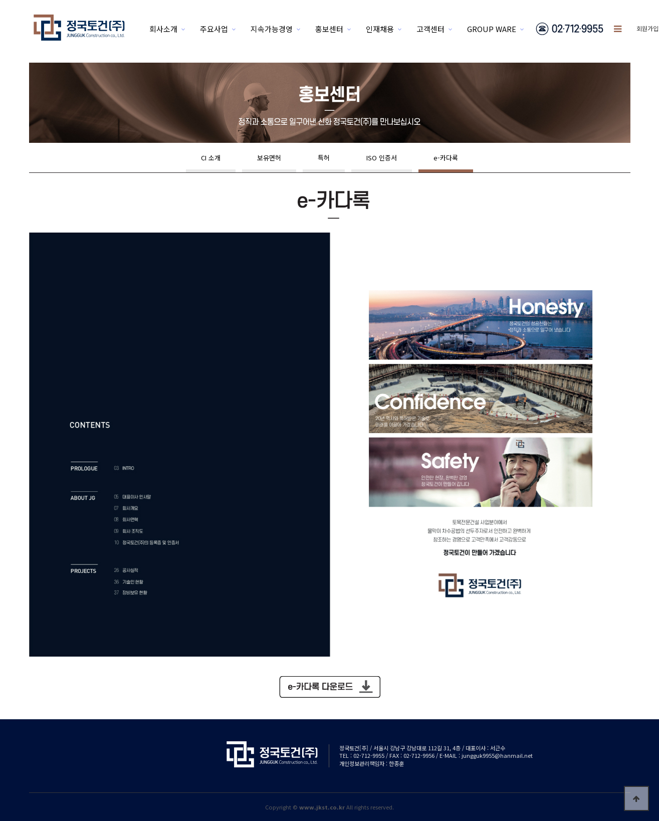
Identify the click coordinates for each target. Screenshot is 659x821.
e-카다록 (445, 157)
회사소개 (163, 29)
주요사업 (214, 29)
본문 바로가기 (0, 0)
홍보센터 (329, 29)
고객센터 (430, 29)
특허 (324, 157)
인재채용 (380, 29)
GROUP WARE (491, 29)
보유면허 (269, 157)
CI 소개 (211, 157)
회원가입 (647, 28)
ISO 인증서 (381, 157)
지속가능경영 (272, 29)
